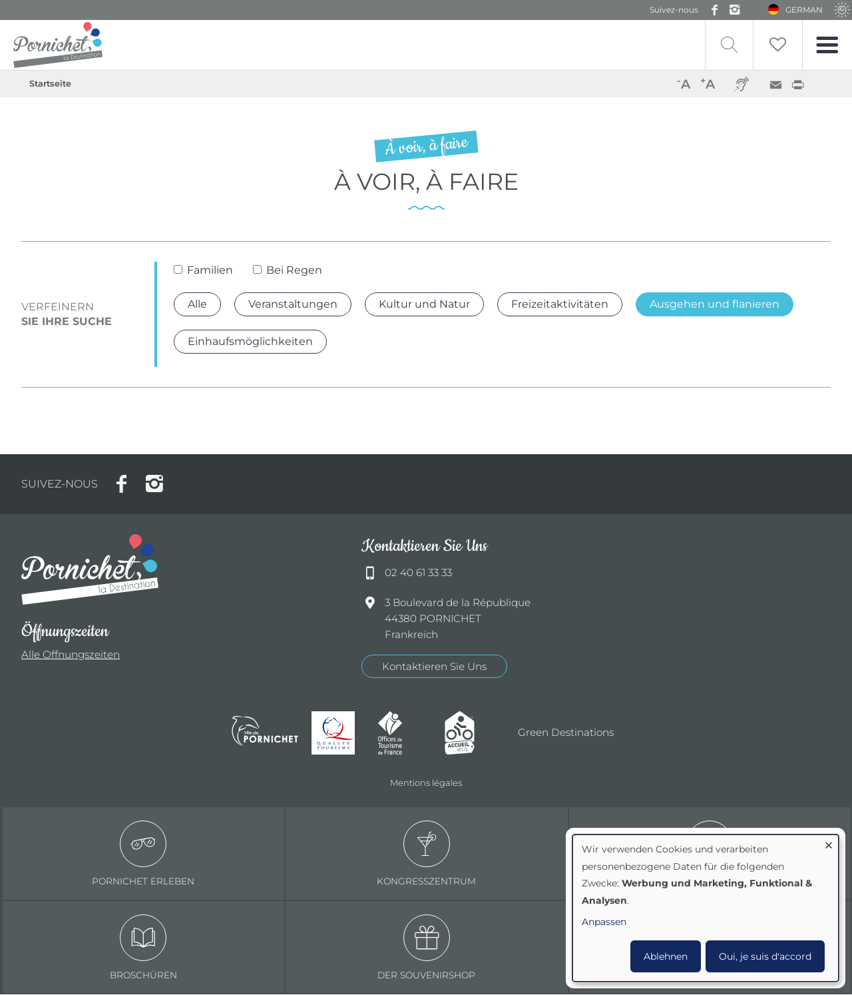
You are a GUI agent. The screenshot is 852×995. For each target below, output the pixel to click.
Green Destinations (566, 733)
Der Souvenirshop (426, 947)
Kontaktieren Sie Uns (434, 666)
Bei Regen (294, 270)
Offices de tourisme (404, 733)
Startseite (50, 84)
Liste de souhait (776, 45)
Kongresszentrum (426, 854)
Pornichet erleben (143, 854)
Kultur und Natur (424, 304)
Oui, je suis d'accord (765, 956)
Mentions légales (426, 782)
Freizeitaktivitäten (559, 304)
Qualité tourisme (338, 733)
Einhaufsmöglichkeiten (250, 341)
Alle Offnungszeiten (70, 655)
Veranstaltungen (292, 304)
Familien (210, 270)
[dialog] (705, 908)
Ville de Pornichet (265, 733)
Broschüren (143, 947)
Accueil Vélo (471, 733)
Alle (197, 304)
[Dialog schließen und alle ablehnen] (829, 842)
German (804, 10)
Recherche (727, 45)
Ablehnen (666, 956)
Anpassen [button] (604, 922)
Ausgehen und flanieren (714, 304)
